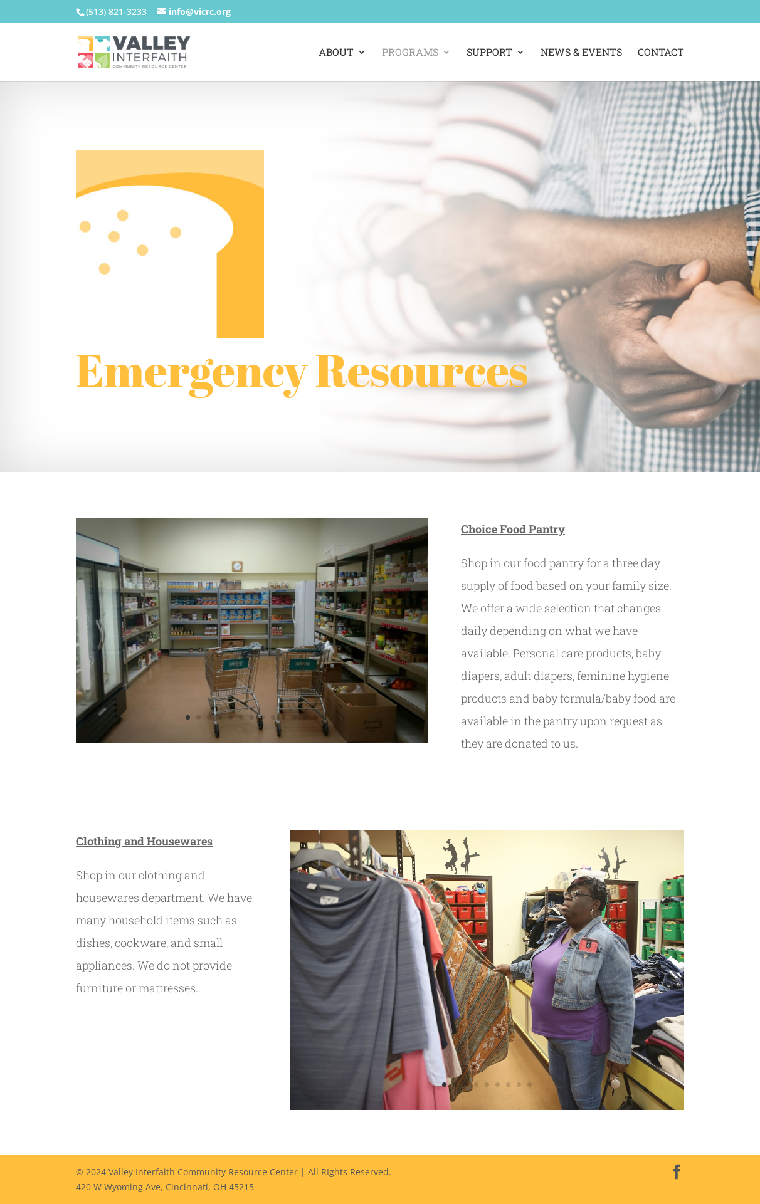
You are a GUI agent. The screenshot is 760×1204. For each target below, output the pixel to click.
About (336, 53)
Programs (410, 53)
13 (316, 717)
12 (305, 717)
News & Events (581, 53)
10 (284, 717)
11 (294, 717)
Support (489, 53)
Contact (661, 53)
